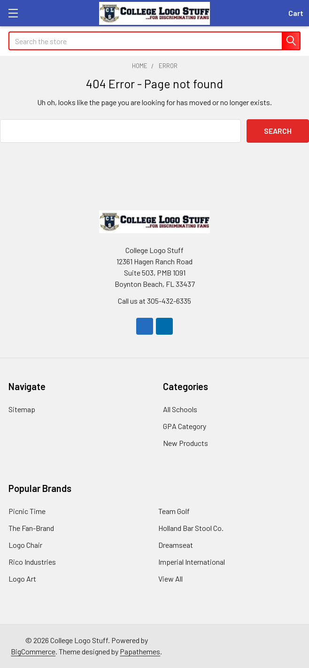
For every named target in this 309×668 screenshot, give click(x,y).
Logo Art (22, 578)
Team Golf (174, 511)
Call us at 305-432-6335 (154, 300)
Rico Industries (32, 561)
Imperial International (191, 561)
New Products (185, 442)
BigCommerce (33, 651)
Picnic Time (27, 511)
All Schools (180, 409)
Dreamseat (175, 544)
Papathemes (140, 651)
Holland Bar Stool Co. (191, 527)
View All (170, 578)
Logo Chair (25, 544)
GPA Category (184, 426)
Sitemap (21, 409)
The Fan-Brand (31, 527)
